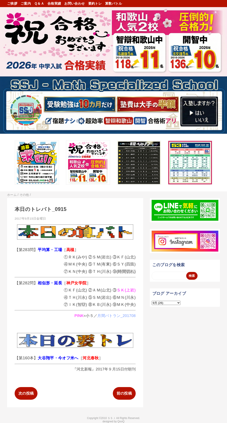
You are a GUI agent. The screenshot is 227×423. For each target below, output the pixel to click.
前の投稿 (124, 393)
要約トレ (95, 3)
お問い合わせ (74, 3)
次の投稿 (26, 393)
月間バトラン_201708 (116, 316)
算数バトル (113, 3)
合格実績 (54, 3)
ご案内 (26, 3)
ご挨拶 (12, 3)
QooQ (121, 421)
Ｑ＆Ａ (39, 3)
